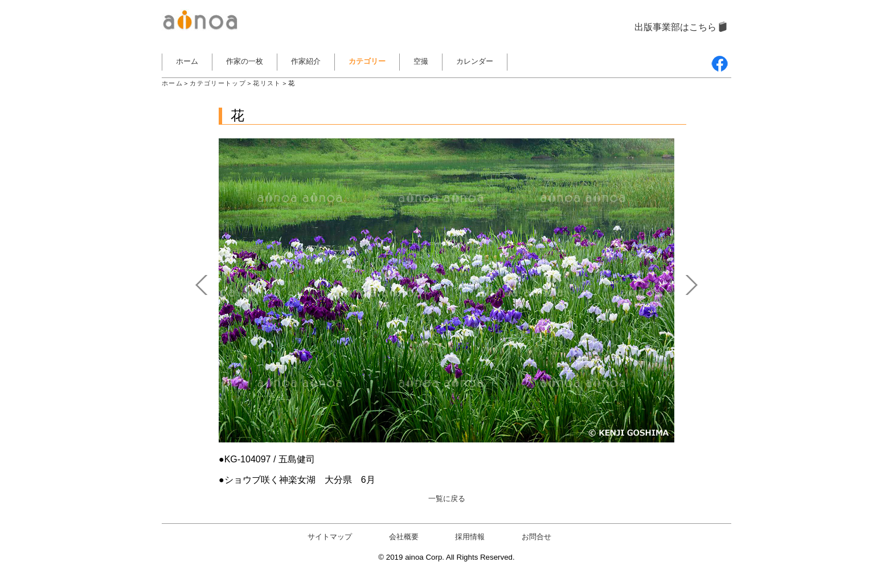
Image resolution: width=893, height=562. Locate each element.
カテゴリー (367, 61)
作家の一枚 (244, 61)
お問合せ (536, 536)
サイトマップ (330, 536)
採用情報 (470, 536)
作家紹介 (306, 61)
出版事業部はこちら (675, 27)
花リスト (267, 83)
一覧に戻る (446, 498)
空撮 (420, 61)
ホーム (187, 61)
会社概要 (404, 536)
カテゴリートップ (218, 83)
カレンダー (474, 61)
